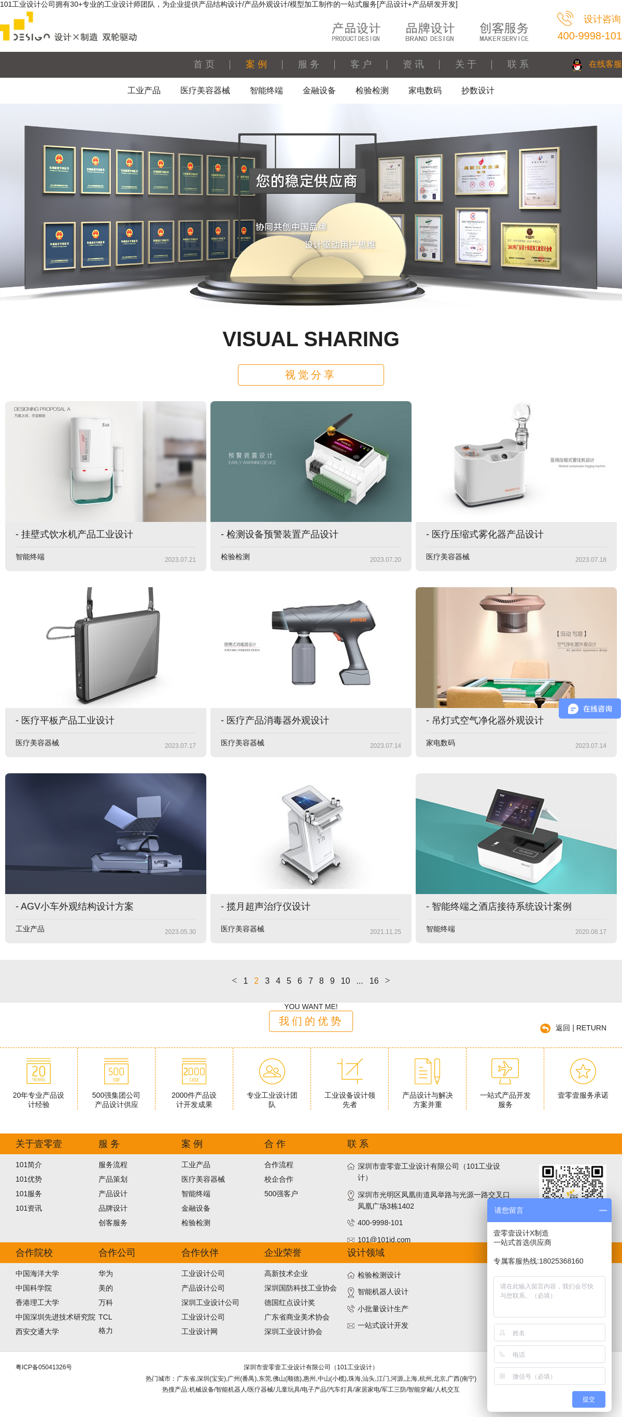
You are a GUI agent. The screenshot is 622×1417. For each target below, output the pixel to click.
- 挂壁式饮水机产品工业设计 (74, 534)
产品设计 (113, 1193)
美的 (105, 1288)
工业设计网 (199, 1331)
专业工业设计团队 (272, 1096)
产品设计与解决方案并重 (427, 1096)
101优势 (29, 1179)
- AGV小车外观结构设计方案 (75, 906)
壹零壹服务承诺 (583, 1091)
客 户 (361, 64)
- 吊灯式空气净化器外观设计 (485, 720)
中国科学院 (34, 1288)
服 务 (308, 64)
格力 (105, 1330)
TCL (105, 1317)
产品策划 (113, 1179)
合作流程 (278, 1164)
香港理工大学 (37, 1302)
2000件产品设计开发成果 (194, 1096)
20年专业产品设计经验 (39, 1096)
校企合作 (278, 1179)
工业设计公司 (203, 1273)
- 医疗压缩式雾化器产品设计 (485, 534)
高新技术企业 (286, 1273)
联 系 (518, 64)
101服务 (29, 1193)
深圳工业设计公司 (210, 1302)
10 (345, 980)
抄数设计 (477, 90)
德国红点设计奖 (289, 1302)
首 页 (204, 64)
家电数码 (425, 90)
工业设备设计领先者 (349, 1096)
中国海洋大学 (37, 1273)
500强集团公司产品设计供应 (116, 1096)
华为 (105, 1273)
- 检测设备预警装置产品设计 (279, 534)
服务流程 (113, 1164)
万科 (105, 1302)
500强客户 (281, 1193)
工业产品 (144, 90)
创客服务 (113, 1222)
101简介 (29, 1164)
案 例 (256, 64)
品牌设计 (113, 1208)
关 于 (465, 64)
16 (374, 980)
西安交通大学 (37, 1331)
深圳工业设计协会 (293, 1331)
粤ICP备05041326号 (44, 1367)
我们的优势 (311, 1021)
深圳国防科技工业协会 (300, 1288)
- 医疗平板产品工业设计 (65, 720)
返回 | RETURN (581, 1028)
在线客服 (605, 64)
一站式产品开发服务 (505, 1096)
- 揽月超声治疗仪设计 (265, 906)
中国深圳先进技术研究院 (55, 1317)
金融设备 (319, 90)
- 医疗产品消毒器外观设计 (275, 720)
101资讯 (29, 1208)
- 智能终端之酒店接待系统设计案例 (499, 906)
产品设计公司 (203, 1288)
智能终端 (266, 90)
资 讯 (413, 64)
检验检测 (372, 90)
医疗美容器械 (205, 90)
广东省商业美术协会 (297, 1317)
